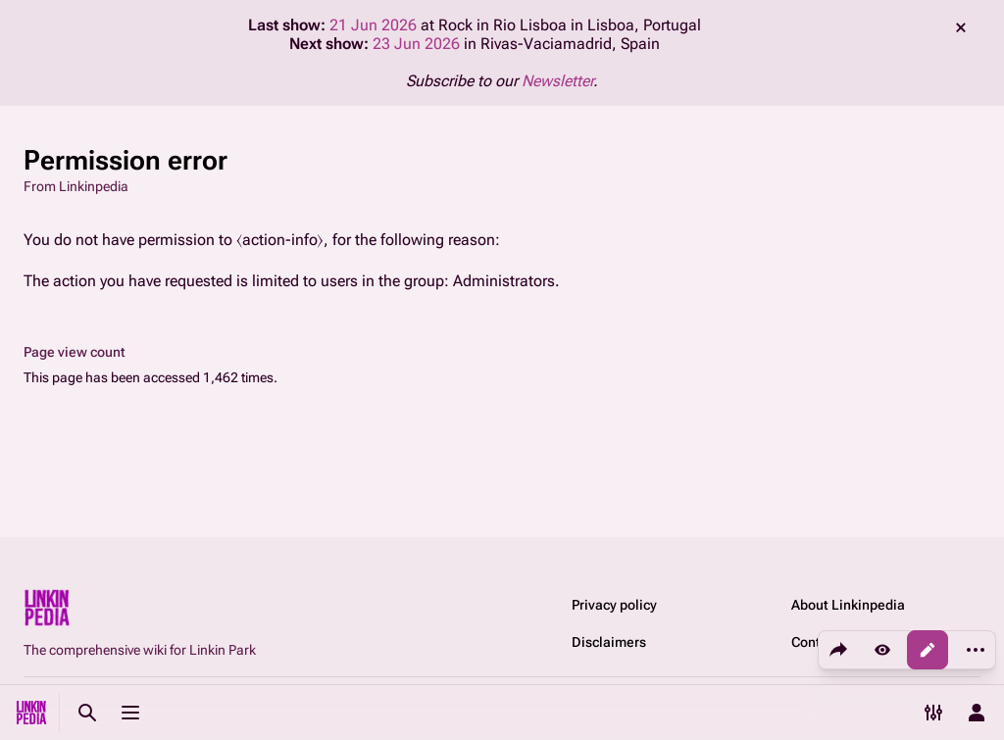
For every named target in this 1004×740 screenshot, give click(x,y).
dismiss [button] (961, 27)
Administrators (504, 280)
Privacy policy (614, 605)
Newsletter (557, 81)
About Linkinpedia (848, 605)
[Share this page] (838, 649)
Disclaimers (609, 642)
